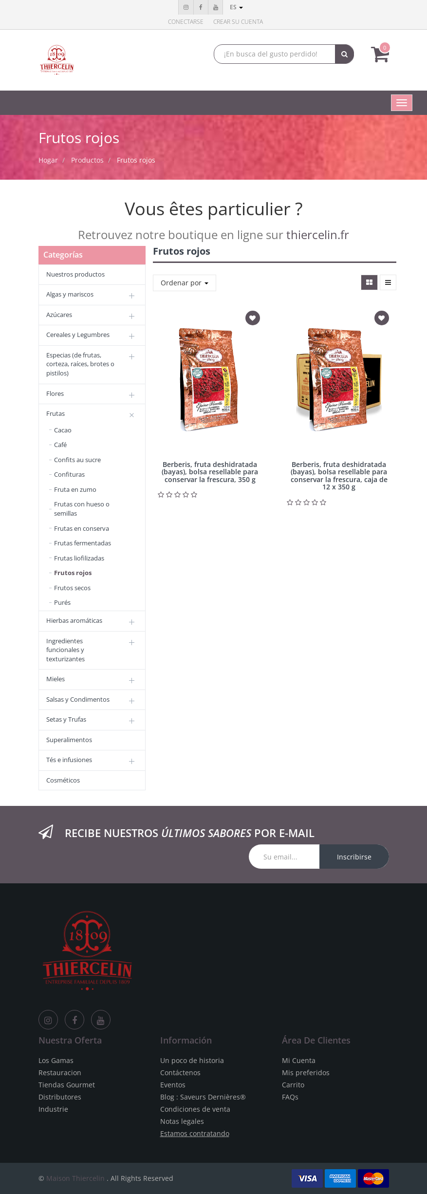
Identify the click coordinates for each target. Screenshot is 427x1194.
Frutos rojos (136, 160)
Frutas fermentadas (82, 543)
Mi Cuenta (299, 1060)
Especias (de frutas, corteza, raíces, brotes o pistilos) (80, 364)
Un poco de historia (192, 1060)
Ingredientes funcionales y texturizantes (65, 649)
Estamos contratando (194, 1133)
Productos (87, 160)
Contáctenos (180, 1072)
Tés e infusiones (69, 759)
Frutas (55, 413)
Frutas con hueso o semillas (82, 509)
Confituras (69, 474)
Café (60, 444)
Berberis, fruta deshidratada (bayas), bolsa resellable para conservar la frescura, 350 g (210, 472)
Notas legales (182, 1121)
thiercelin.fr (317, 234)
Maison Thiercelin (75, 1178)
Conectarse (186, 22)
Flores (55, 393)
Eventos (173, 1084)
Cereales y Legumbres (78, 334)
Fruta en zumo (75, 489)
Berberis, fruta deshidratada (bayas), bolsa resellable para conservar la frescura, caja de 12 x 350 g (339, 475)
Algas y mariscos (69, 294)
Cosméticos (63, 780)
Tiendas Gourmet (66, 1084)
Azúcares (59, 314)
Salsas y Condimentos (78, 699)
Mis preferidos (306, 1072)
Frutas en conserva (81, 528)
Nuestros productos (75, 274)
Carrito (293, 1084)
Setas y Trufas (66, 719)
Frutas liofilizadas (79, 558)
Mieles (55, 678)
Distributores (59, 1096)
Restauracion (59, 1072)
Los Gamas (56, 1060)
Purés (62, 602)
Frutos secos (72, 587)
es (236, 7)
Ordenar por (184, 282)
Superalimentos (69, 739)
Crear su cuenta (238, 22)
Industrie (53, 1109)
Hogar (48, 160)
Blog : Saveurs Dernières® (203, 1096)
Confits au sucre (77, 459)
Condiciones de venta (195, 1109)
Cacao (63, 430)
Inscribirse (354, 856)
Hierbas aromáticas (74, 620)
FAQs (290, 1096)
